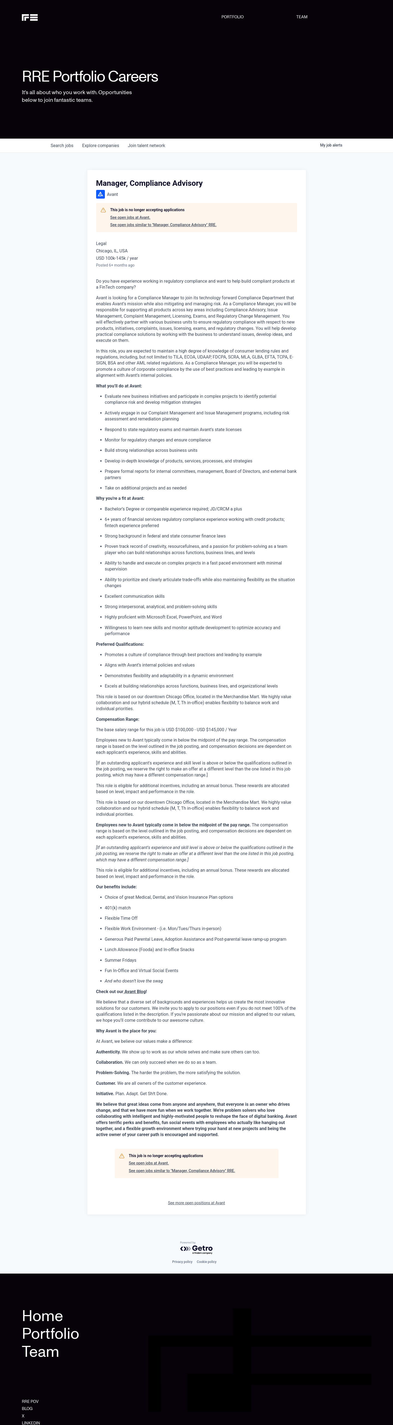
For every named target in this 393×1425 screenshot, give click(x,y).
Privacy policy (182, 1262)
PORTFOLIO (232, 16)
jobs (62, 145)
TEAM (302, 16)
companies (100, 145)
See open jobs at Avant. (130, 217)
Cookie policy (207, 1262)
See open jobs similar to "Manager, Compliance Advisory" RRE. (163, 225)
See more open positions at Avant (196, 1203)
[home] (47, 17)
